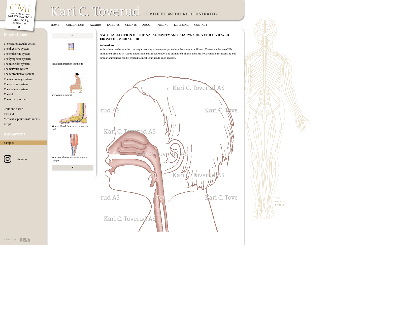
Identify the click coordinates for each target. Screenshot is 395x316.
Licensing (181, 24)
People (8, 124)
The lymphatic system (17, 59)
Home (55, 24)
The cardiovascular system (20, 43)
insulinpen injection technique (67, 63)
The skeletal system (16, 89)
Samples (9, 143)
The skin (9, 94)
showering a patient (62, 95)
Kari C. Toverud (96, 11)
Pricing (163, 24)
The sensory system (16, 84)
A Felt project (11, 239)
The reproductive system (19, 74)
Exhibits (113, 24)
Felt (25, 240)
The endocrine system (17, 53)
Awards (96, 24)
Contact (200, 24)
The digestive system (16, 48)
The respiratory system (18, 79)
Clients (131, 24)
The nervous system (16, 69)
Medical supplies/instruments (22, 119)
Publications (75, 24)
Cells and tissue (13, 109)
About (147, 24)
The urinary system (15, 99)
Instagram (15, 159)
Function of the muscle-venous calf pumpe (70, 159)
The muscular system (17, 64)
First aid (9, 114)
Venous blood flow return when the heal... (70, 128)
